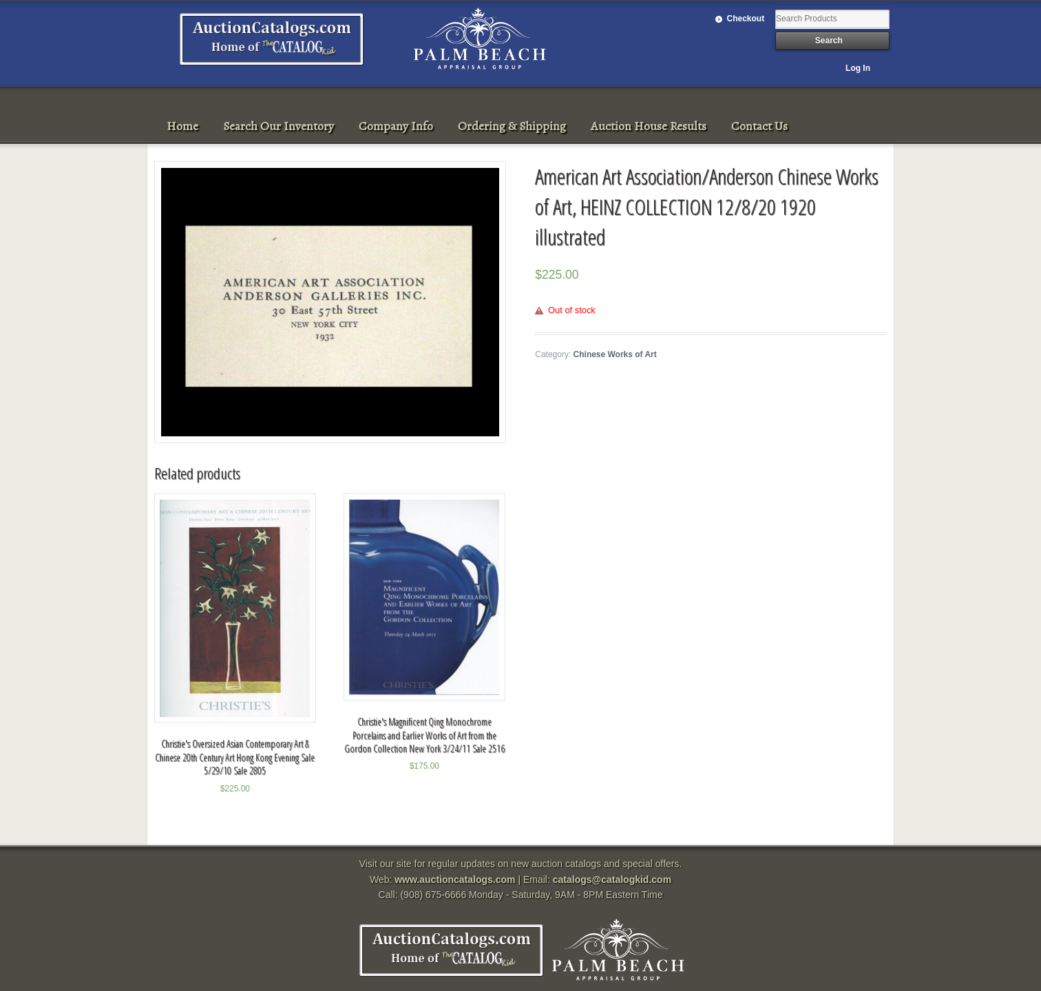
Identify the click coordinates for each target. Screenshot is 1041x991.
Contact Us (759, 126)
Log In (857, 68)
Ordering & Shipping (512, 126)
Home (182, 126)
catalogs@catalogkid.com (612, 879)
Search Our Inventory (278, 126)
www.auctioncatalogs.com (455, 879)
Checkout (746, 18)
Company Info (396, 126)
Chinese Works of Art (615, 354)
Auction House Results (648, 126)
